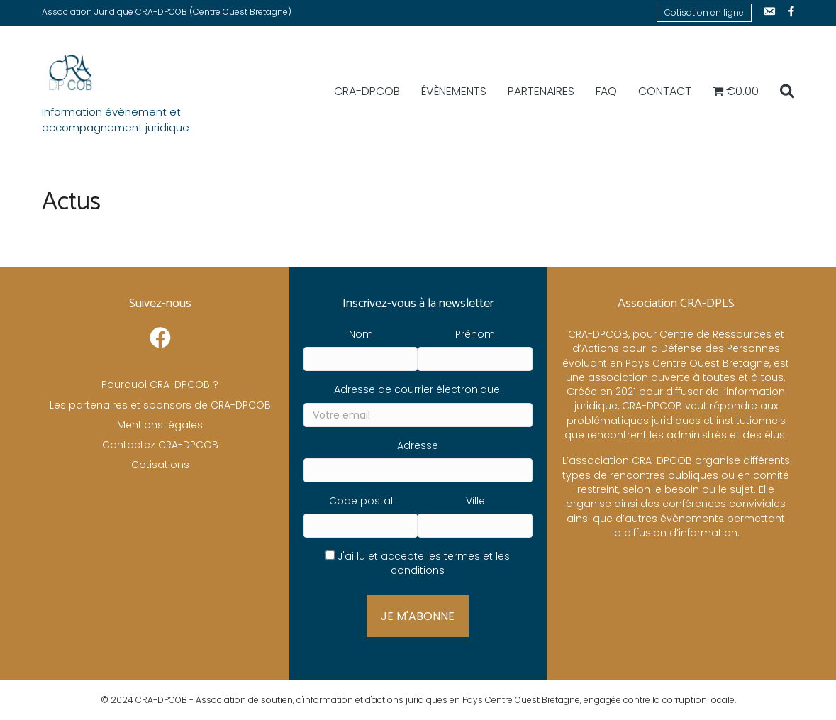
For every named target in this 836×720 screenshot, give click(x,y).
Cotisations (160, 465)
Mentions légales (160, 425)
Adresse (417, 445)
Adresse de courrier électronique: (418, 389)
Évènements (453, 91)
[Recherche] (781, 91)
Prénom (475, 334)
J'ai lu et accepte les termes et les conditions (424, 563)
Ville (475, 501)
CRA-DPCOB (367, 91)
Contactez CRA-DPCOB (160, 445)
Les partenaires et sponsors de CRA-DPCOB (160, 405)
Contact (664, 91)
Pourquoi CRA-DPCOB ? (159, 384)
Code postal (361, 501)
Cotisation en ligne (704, 12)
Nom (361, 334)
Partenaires (541, 91)
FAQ (606, 91)
